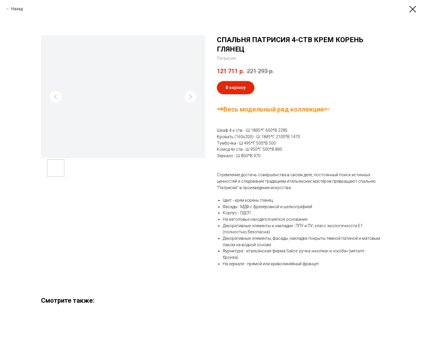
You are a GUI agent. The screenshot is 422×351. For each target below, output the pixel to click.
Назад (17, 8)
